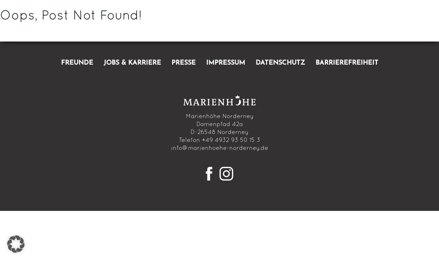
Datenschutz (280, 63)
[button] (16, 244)
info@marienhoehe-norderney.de (219, 148)
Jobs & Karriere (132, 63)
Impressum (225, 63)
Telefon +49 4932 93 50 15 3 (219, 140)
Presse (183, 63)
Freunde (77, 63)
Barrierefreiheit (347, 63)
